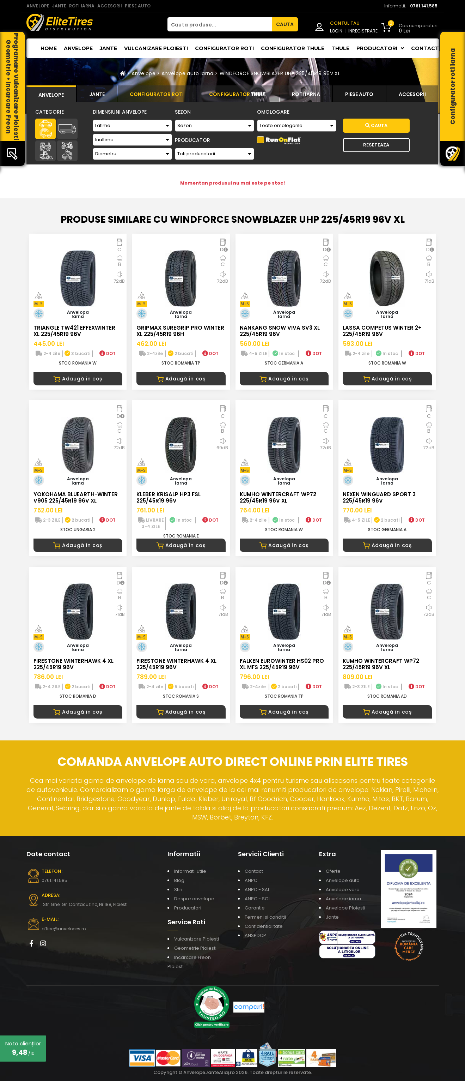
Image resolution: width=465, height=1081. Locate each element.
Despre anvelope (194, 898)
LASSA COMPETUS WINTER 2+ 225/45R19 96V (382, 331)
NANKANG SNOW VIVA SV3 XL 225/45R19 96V (280, 331)
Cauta (376, 125)
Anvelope (78, 48)
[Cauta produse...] (219, 24)
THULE (340, 48)
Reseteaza (376, 145)
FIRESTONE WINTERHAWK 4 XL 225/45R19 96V (73, 664)
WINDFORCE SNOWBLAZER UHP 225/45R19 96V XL (280, 73)
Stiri (178, 889)
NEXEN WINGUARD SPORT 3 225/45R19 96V (379, 497)
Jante (108, 48)
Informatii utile (190, 871)
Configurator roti (224, 48)
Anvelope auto (343, 880)
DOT (107, 353)
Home (49, 48)
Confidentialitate (264, 926)
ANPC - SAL (257, 889)
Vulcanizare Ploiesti (156, 48)
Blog (179, 880)
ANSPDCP (255, 935)
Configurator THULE (292, 48)
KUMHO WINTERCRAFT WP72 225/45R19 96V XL (278, 497)
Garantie (255, 908)
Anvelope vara (343, 889)
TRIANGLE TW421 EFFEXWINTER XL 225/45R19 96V (74, 331)
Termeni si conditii (265, 917)
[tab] (51, 93)
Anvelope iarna (343, 898)
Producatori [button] (380, 48)
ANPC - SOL (257, 898)
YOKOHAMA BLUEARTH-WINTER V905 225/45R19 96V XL (75, 497)
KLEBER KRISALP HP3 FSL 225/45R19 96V (168, 497)
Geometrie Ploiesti (195, 948)
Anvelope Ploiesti (345, 908)
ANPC (251, 880)
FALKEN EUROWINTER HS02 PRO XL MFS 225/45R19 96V (282, 664)
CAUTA (285, 24)
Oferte (333, 871)
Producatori (187, 908)
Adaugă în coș (77, 378)
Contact (425, 48)
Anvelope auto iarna (187, 73)
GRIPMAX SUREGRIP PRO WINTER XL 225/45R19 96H (180, 331)
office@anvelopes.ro (64, 929)
